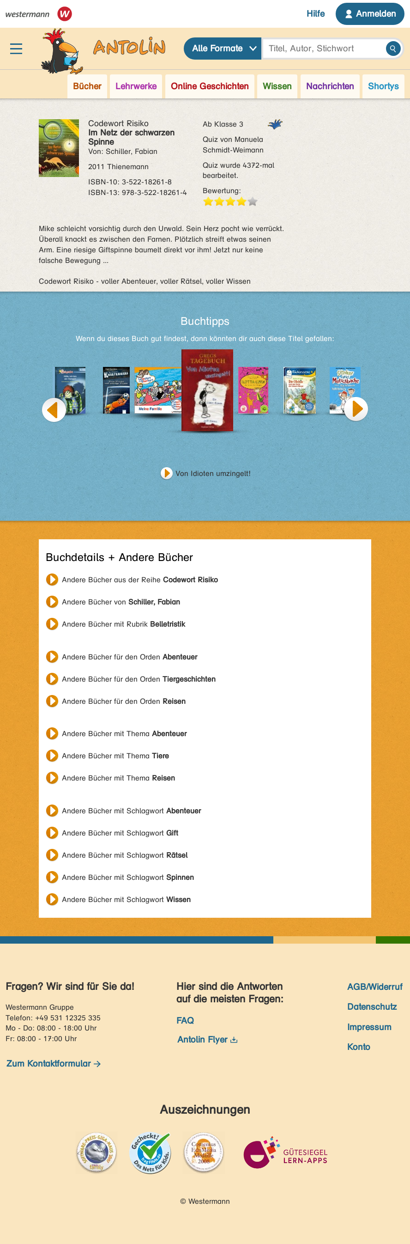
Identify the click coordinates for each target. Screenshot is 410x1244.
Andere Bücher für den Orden (129, 656)
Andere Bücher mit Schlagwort (131, 810)
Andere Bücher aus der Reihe (140, 579)
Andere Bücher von (121, 602)
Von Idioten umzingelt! (213, 473)
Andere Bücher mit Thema (124, 733)
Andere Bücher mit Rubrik (123, 624)
